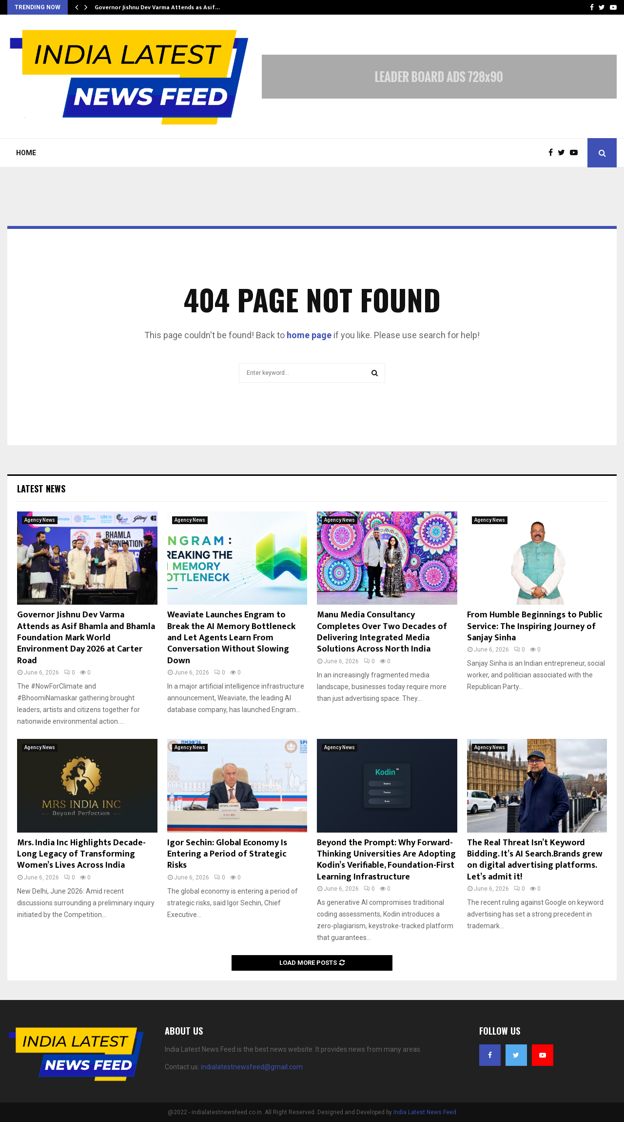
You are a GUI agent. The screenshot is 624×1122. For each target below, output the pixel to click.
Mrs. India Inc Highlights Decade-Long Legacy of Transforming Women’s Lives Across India (81, 854)
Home (26, 153)
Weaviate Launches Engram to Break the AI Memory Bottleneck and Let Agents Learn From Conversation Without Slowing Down (231, 638)
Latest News (41, 488)
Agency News (39, 520)
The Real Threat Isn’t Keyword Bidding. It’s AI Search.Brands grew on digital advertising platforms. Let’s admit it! (535, 860)
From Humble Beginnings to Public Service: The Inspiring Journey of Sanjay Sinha (535, 626)
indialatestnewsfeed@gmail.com (252, 1067)
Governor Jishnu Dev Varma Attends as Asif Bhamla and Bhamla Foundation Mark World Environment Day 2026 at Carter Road (86, 638)
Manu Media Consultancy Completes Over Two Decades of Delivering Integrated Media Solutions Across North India (382, 632)
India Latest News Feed (424, 1112)
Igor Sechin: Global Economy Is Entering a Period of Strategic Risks (227, 854)
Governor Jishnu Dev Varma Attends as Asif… (157, 7)
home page (309, 335)
